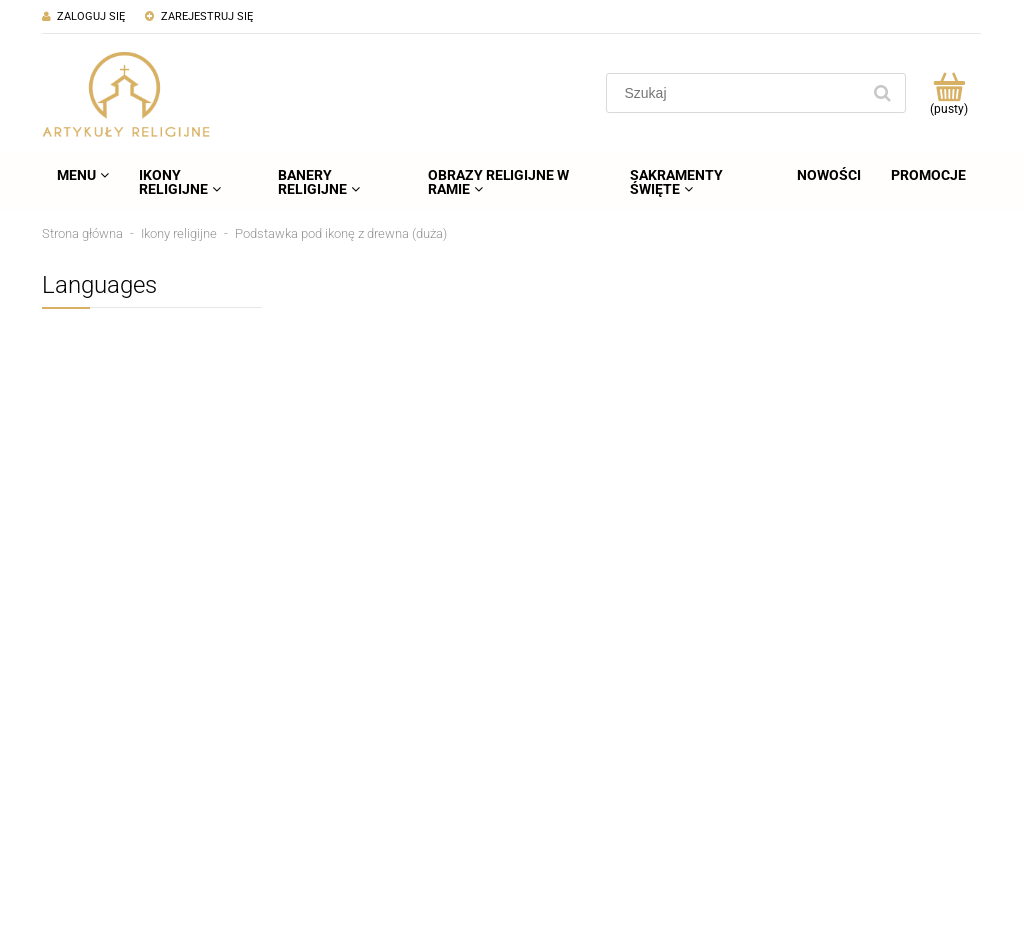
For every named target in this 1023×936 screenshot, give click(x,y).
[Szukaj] (882, 93)
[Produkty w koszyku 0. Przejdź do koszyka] (948, 93)
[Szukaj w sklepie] (737, 93)
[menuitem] (83, 175)
